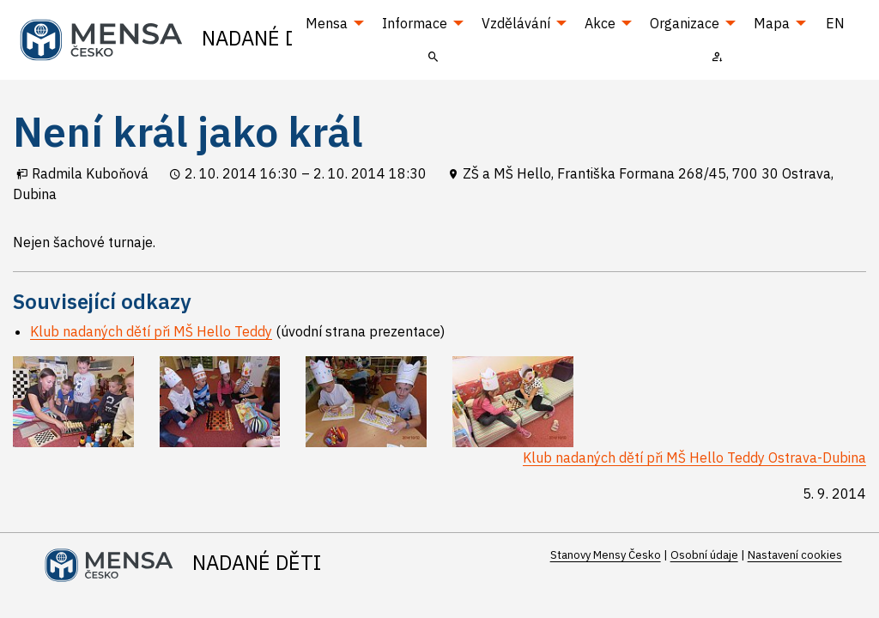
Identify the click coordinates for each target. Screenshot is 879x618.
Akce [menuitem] (600, 23)
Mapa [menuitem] (772, 23)
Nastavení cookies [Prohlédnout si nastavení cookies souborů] (795, 555)
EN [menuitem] (835, 23)
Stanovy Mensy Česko (605, 555)
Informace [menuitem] (414, 23)
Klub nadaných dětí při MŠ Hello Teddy (151, 331)
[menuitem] (433, 55)
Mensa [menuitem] (327, 23)
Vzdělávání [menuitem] (516, 23)
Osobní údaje (704, 555)
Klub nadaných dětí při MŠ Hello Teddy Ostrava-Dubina (694, 457)
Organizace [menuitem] (684, 23)
